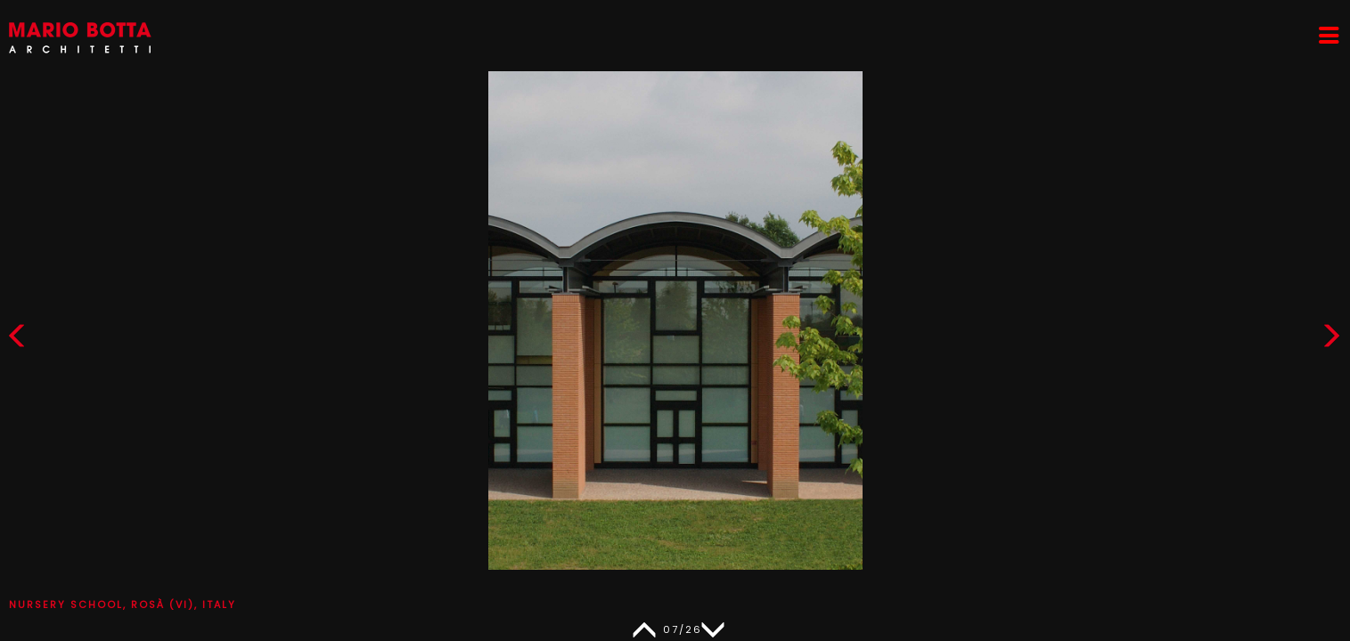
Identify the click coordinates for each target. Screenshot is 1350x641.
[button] (1331, 339)
